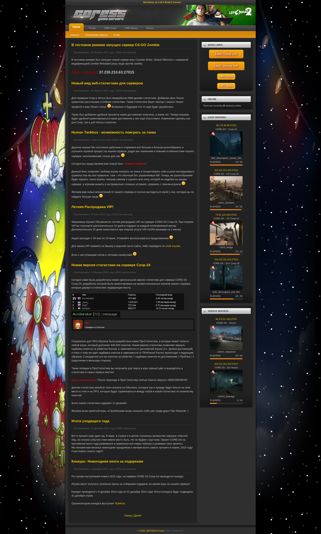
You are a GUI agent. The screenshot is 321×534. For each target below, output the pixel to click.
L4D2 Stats (226, 76)
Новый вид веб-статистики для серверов (107, 83)
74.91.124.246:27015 (226, 215)
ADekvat (120, 503)
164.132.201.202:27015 (226, 170)
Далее (137, 515)
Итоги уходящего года (90, 421)
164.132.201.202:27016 (226, 259)
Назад (128, 515)
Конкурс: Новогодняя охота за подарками (107, 461)
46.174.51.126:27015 (226, 319)
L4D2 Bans (226, 85)
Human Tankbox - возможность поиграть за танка (113, 132)
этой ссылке (173, 246)
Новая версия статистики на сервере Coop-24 (110, 265)
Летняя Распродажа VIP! (92, 207)
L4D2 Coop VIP (226, 54)
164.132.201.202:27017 (226, 364)
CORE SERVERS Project (152, 530)
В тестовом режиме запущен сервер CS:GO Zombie (115, 45)
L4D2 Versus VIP (226, 66)
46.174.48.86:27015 (226, 125)
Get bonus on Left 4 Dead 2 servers (162, 2)
